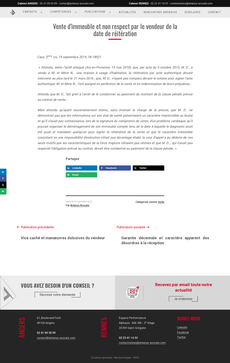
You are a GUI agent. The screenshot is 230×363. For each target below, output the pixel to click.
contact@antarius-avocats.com (76, 3)
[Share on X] (148, 168)
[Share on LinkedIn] (81, 168)
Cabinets (30, 11)
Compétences (60, 11)
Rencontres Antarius (160, 12)
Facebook (184, 332)
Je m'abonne (183, 299)
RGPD (136, 357)
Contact (214, 12)
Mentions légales (122, 357)
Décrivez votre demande (57, 295)
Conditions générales (101, 357)
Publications (95, 11)
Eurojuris (192, 12)
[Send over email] (81, 174)
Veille (161, 202)
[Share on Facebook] (115, 168)
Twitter (182, 337)
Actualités (127, 12)
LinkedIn (183, 327)
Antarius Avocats (79, 205)
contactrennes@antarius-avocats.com (191, 3)
